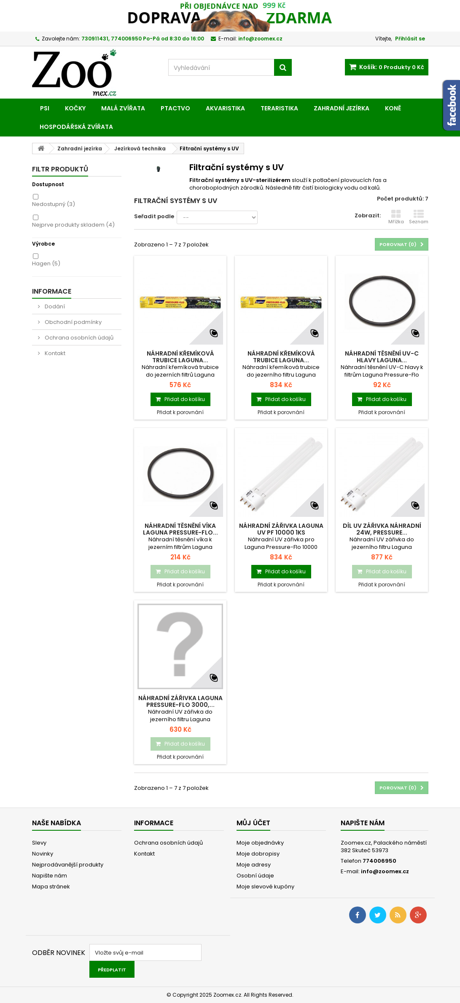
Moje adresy (254, 865)
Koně (393, 108)
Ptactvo (175, 108)
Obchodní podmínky (72, 322)
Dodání (54, 306)
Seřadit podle (154, 216)
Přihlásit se (410, 38)
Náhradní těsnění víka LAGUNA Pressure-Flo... (180, 529)
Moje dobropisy (258, 854)
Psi (44, 108)
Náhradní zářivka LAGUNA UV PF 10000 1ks (281, 529)
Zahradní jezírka (341, 108)
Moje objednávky (260, 843)
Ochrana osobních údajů (78, 338)
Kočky (75, 108)
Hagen (46, 263)
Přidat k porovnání (180, 412)
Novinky (42, 854)
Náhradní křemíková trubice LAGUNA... (180, 357)
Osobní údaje (255, 876)
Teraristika (279, 108)
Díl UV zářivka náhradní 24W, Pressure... (382, 529)
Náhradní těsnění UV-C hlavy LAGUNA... (382, 357)
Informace (51, 291)
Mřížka (396, 217)
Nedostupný (53, 204)
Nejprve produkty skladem (73, 225)
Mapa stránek (51, 887)
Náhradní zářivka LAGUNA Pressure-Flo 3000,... (180, 701)
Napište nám (49, 876)
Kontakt (54, 353)
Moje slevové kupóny (265, 887)
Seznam (418, 217)
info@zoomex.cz (385, 871)
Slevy (39, 843)
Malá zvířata (123, 108)
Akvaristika (225, 108)
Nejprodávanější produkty (67, 865)
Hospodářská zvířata (76, 127)
